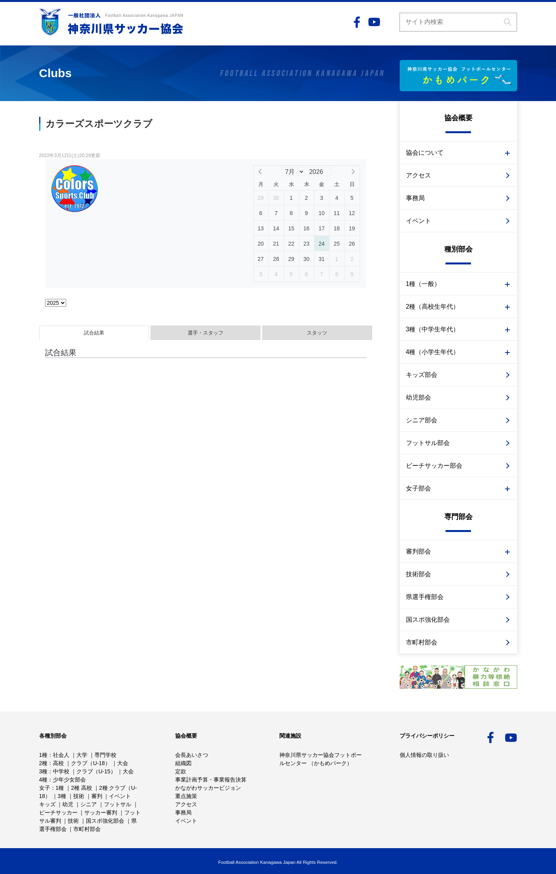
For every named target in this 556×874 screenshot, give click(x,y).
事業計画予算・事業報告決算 (210, 779)
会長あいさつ (191, 755)
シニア (88, 804)
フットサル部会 (428, 443)
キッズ (47, 804)
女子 (44, 788)
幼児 (67, 804)
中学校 (61, 771)
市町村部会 (421, 642)
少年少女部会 (69, 779)
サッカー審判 (100, 812)
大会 (122, 763)
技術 (78, 796)
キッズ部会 (421, 374)
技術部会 (418, 574)
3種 (43, 771)
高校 (58, 763)
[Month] (293, 171)
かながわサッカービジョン (208, 788)
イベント (418, 220)
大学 (81, 755)
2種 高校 (81, 788)
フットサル (117, 804)
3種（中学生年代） (433, 329)
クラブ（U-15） (96, 771)
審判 (96, 796)
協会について (425, 152)
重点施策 (186, 796)
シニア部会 (421, 420)
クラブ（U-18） (90, 763)
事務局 (415, 198)
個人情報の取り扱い (424, 755)
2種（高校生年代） (433, 306)
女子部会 (418, 488)
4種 (43, 779)
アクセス (418, 175)
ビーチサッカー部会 (434, 465)
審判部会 (418, 551)
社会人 (61, 755)
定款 (180, 771)
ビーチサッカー (58, 812)
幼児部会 (418, 397)
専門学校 (105, 755)
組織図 (183, 763)
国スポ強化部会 (428, 619)
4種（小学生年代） (433, 352)
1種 (43, 755)
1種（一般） (423, 283)
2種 (43, 763)
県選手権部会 (425, 597)
